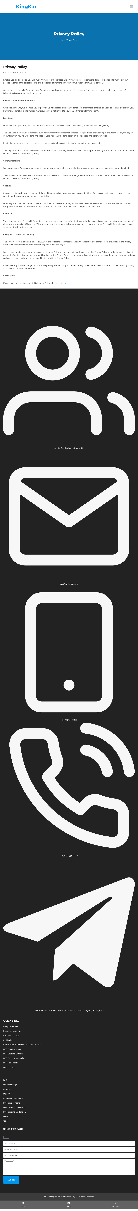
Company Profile (10, 1026)
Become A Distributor (12, 1031)
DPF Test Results (10, 1062)
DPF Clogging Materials (13, 1058)
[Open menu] (131, 6)
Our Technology (10, 1084)
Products (7, 1089)
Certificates (8, 1040)
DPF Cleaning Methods (13, 1053)
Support (6, 1093)
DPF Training (9, 1067)
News (5, 1116)
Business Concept (11, 1035)
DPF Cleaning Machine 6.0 (14, 1112)
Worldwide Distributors (13, 1098)
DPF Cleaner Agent (11, 1103)
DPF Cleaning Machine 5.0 (14, 1107)
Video (5, 1121)
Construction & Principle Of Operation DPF (22, 1044)
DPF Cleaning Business (13, 1049)
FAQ (5, 1080)
